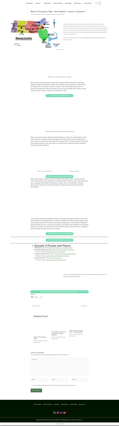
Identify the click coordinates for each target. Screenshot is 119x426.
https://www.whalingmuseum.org (66, 250)
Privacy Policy (38, 405)
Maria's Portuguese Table (48, 14)
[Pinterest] (58, 413)
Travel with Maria (57, 3)
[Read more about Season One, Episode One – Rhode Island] (77, 324)
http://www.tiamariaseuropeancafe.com (65, 254)
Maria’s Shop (77, 3)
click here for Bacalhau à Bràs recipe (59, 177)
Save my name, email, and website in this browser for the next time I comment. (54, 386)
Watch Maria (68, 3)
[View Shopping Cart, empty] (99, 3)
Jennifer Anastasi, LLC (77, 420)
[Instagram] (61, 413)
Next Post (84, 306)
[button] (41, 3)
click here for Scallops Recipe (60, 96)
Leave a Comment (36, 14)
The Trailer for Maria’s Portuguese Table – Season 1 (59, 333)
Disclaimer (57, 405)
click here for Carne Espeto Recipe (59, 234)
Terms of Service (48, 405)
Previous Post (35, 306)
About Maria (30, 3)
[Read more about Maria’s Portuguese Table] (42, 327)
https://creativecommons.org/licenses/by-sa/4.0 (92, 37)
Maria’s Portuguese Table (40, 338)
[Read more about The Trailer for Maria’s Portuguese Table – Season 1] (59, 325)
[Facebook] (54, 413)
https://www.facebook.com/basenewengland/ (60, 248)
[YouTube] (64, 413)
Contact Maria (87, 3)
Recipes (39, 3)
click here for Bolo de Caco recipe (59, 240)
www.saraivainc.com (56, 258)
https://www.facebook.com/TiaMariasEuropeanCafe (56, 256)
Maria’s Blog (47, 3)
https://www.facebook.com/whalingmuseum (54, 252)
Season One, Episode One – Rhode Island (76, 331)
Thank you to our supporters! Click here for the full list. (59, 292)
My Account (81, 405)
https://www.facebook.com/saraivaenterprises (54, 260)
